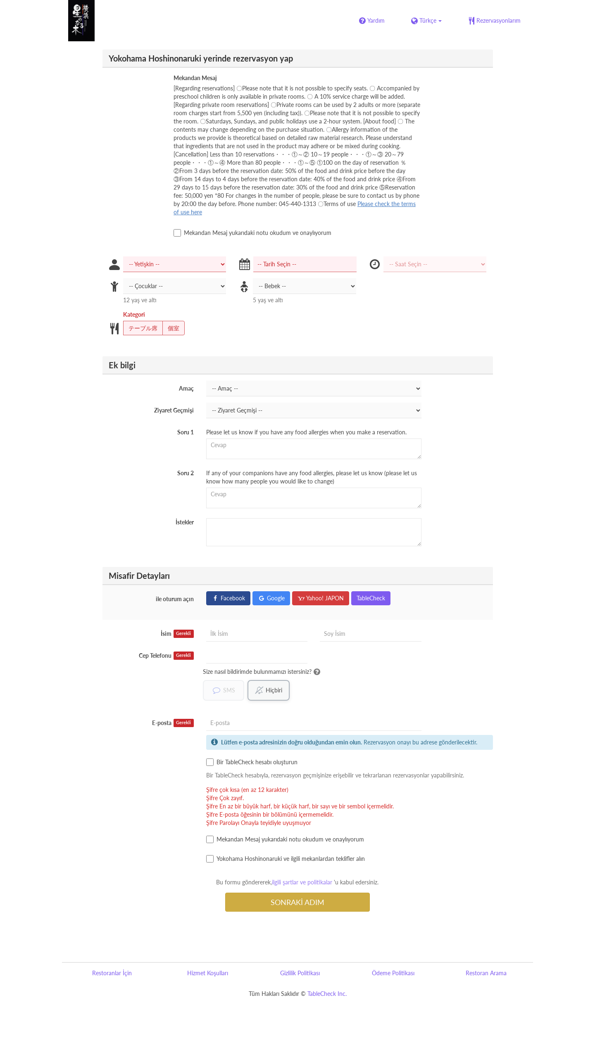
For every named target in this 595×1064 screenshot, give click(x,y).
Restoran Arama (486, 972)
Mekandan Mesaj (195, 77)
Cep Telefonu (166, 656)
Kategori (134, 314)
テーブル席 (140, 328)
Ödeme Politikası (393, 972)
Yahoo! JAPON (321, 598)
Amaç (186, 388)
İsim (177, 634)
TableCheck (371, 598)
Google (271, 598)
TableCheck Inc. (327, 993)
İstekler (185, 522)
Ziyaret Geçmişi (174, 410)
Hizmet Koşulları (207, 972)
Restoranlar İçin (112, 972)
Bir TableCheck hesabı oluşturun (252, 762)
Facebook (228, 598)
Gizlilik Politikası (300, 972)
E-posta (173, 723)
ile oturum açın (175, 598)
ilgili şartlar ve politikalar (302, 882)
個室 (170, 328)
